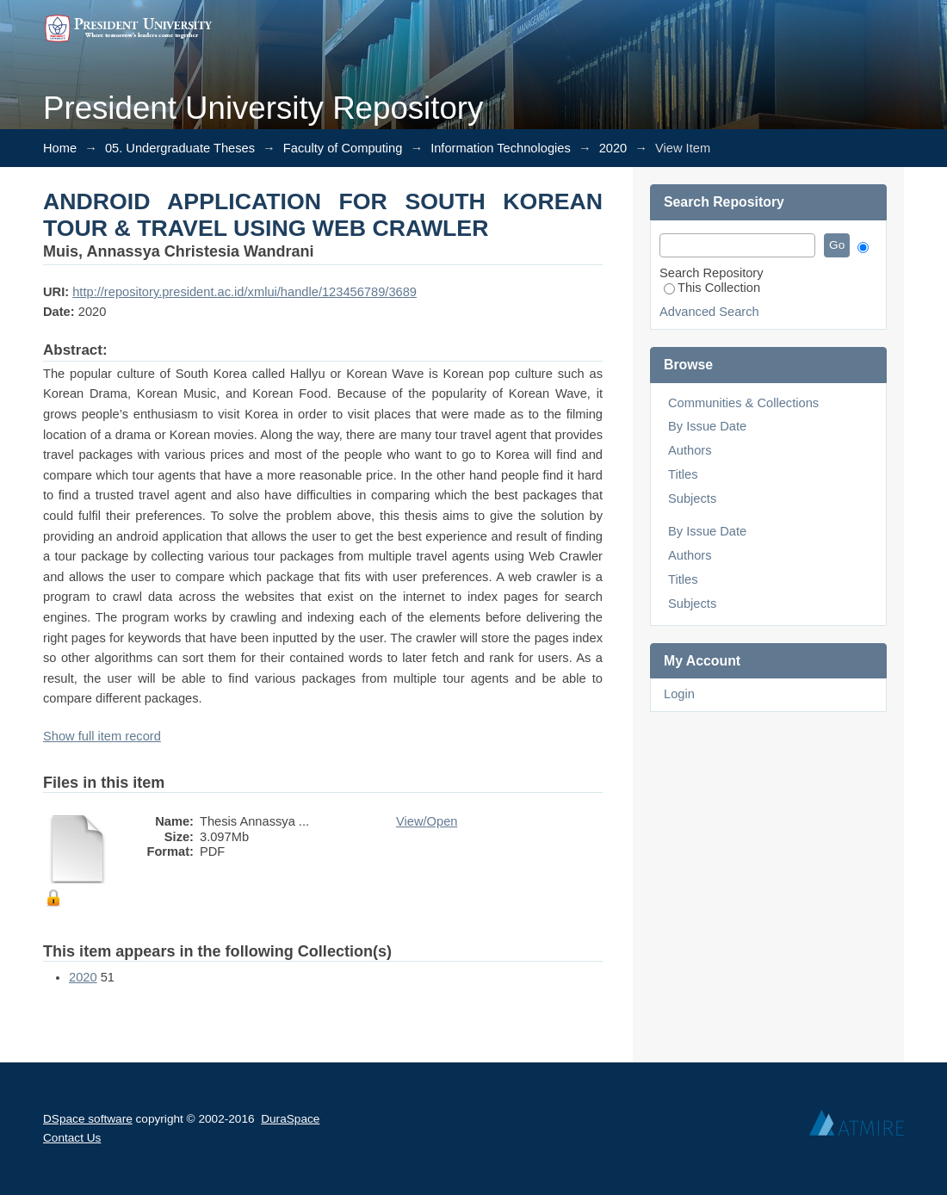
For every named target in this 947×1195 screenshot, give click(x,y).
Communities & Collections (743, 403)
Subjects (692, 498)
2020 (613, 148)
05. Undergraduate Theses (180, 148)
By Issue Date (707, 426)
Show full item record (102, 736)
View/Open (426, 821)
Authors (690, 450)
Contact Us (72, 1137)
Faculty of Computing (342, 148)
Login (679, 694)
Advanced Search (709, 312)
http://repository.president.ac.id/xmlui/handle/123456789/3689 (244, 292)
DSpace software (88, 1118)
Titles (682, 474)
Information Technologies (500, 148)
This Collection (712, 287)
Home (60, 148)
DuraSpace (290, 1118)
